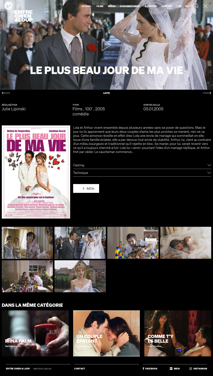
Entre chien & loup (18, 11)
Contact (167, 6)
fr (179, 6)
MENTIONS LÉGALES (42, 369)
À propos (150, 6)
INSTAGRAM (198, 368)
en (186, 6)
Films (100, 6)
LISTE (106, 93)
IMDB (175, 368)
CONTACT (79, 368)
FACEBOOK (150, 368)
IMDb (90, 188)
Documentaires (130, 6)
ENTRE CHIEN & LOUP (18, 368)
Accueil (86, 6)
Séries (112, 6)
